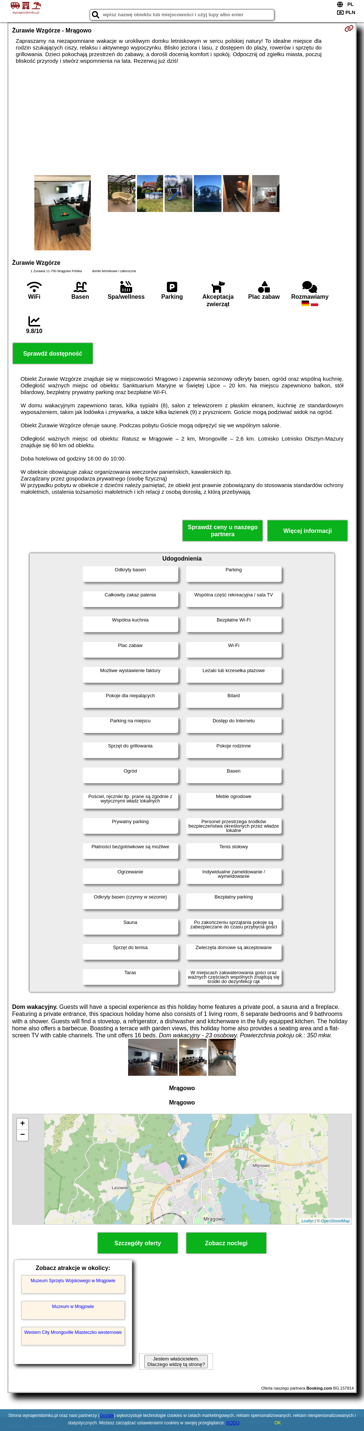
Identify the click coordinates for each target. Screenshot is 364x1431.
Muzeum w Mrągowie (73, 1306)
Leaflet (307, 1221)
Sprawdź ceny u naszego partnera (223, 530)
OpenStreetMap (335, 1221)
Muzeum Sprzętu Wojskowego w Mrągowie (73, 1280)
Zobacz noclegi (226, 1243)
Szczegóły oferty (137, 1243)
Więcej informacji (308, 531)
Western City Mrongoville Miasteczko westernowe (73, 1332)
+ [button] (22, 1124)
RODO (233, 1422)
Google (107, 1415)
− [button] (22, 1135)
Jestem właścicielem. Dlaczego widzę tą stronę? (176, 1361)
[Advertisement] (182, 119)
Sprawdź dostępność (52, 353)
